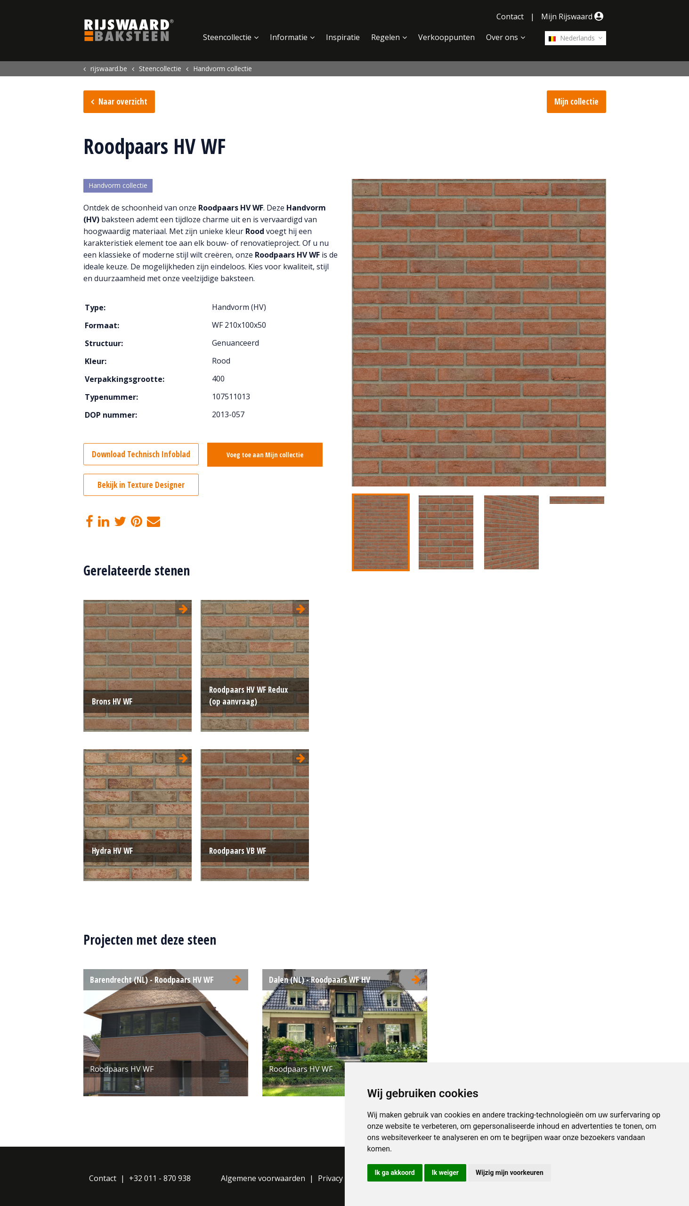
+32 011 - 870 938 (160, 1178)
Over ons (502, 37)
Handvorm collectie (118, 185)
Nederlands (572, 37)
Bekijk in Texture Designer (141, 484)
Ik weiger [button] (445, 1172)
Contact (510, 16)
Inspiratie (343, 37)
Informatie (289, 37)
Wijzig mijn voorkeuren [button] (509, 1172)
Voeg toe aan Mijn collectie (265, 454)
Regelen (385, 37)
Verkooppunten (446, 37)
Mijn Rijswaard (573, 16)
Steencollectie (227, 37)
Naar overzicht (122, 101)
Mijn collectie (576, 101)
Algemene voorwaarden (263, 1178)
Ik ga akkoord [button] (395, 1172)
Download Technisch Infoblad (141, 454)
